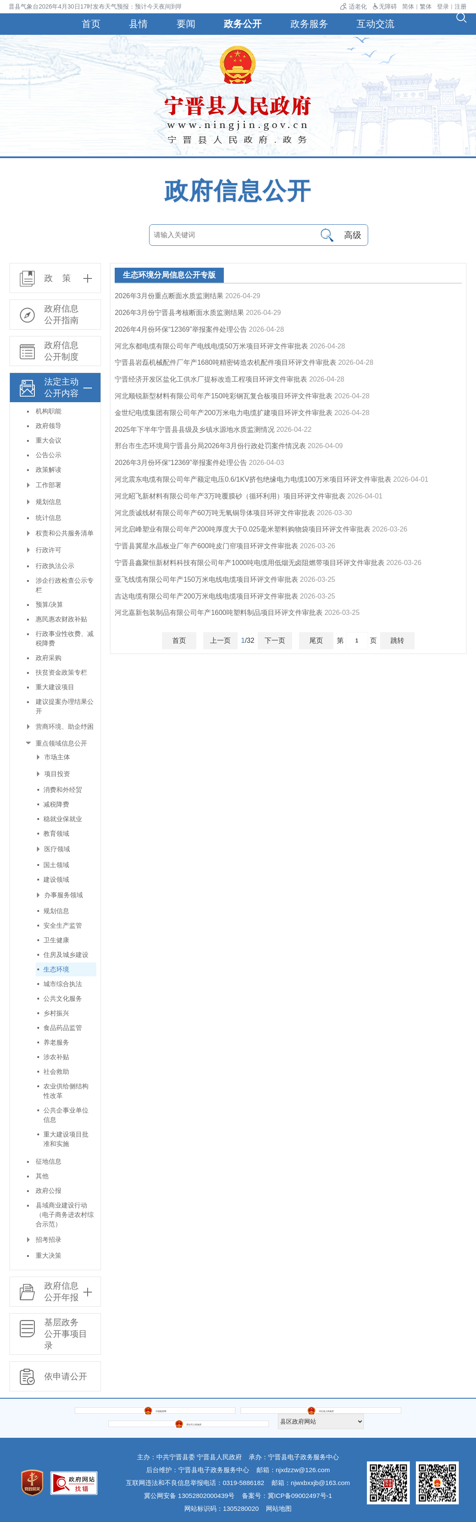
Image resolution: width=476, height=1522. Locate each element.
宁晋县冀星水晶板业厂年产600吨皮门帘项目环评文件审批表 (206, 546)
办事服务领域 (63, 895)
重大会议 (48, 440)
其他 (42, 1176)
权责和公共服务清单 (65, 533)
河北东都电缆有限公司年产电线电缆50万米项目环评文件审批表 (211, 346)
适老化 (353, 6)
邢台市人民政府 (289, 1415)
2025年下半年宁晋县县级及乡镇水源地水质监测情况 (195, 429)
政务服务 (312, 23)
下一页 (275, 640)
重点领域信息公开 (61, 743)
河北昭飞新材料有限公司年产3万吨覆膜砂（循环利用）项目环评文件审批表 (230, 496)
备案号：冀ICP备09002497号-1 (287, 1489)
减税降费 (56, 804)
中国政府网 (86, 1415)
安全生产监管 (62, 925)
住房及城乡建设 (65, 954)
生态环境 (56, 969)
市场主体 (57, 757)
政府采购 (48, 657)
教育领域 (56, 833)
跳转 (397, 640)
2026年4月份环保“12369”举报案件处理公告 (181, 329)
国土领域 (56, 864)
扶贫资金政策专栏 (61, 672)
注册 (461, 6)
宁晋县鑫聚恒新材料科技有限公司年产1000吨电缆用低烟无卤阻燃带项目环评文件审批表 (249, 562)
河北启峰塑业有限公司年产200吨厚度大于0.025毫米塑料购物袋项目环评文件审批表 (242, 529)
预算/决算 (49, 604)
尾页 (316, 640)
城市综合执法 (62, 983)
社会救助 (56, 1071)
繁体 (426, 6)
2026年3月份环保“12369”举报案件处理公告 (181, 462)
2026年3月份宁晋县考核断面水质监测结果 (179, 312)
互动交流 (380, 23)
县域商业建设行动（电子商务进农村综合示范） (65, 1214)
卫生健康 (56, 940)
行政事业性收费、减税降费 (65, 638)
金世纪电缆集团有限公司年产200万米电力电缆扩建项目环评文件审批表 (224, 412)
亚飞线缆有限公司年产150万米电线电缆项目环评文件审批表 (206, 579)
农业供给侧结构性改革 (65, 1090)
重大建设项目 (55, 687)
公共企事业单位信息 (65, 1114)
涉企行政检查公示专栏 (65, 585)
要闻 (185, 23)
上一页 (220, 640)
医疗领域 (57, 849)
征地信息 (48, 1161)
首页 (86, 23)
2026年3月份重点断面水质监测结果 (169, 296)
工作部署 (48, 485)
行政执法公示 (55, 565)
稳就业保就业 (62, 818)
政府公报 (48, 1190)
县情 (135, 23)
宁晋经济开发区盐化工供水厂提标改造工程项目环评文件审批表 (211, 379)
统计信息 (48, 517)
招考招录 (48, 1239)
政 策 (57, 278)
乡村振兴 (56, 1013)
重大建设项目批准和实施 (65, 1139)
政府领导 (48, 425)
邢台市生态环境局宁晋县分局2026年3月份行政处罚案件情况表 (210, 445)
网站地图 (279, 1502)
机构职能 (48, 411)
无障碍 (384, 6)
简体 (408, 6)
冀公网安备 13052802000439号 (189, 1489)
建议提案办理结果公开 (65, 706)
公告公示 (48, 454)
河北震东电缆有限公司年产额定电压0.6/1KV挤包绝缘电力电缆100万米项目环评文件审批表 (253, 479)
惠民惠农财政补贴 (61, 619)
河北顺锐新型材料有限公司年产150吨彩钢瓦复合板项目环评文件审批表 (224, 396)
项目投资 (57, 773)
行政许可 (48, 549)
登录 (443, 6)
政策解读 (48, 469)
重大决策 (48, 1255)
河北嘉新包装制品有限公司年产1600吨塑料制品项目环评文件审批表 (219, 612)
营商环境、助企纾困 (65, 726)
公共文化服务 (62, 998)
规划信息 (48, 501)
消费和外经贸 (62, 789)
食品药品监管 (62, 1027)
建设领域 (56, 879)
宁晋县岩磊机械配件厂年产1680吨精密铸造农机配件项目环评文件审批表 (225, 362)
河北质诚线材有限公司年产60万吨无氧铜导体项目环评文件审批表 (215, 513)
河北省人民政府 (187, 1415)
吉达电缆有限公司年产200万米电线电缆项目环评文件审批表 (206, 596)
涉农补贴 (56, 1057)
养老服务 (56, 1042)
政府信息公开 (238, 190)
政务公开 (243, 23)
